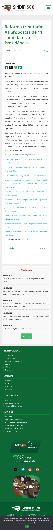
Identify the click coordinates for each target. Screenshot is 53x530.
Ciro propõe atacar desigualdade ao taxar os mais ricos (25, 175)
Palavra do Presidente (13, 361)
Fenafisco (25, 240)
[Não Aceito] (50, 523)
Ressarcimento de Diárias (14, 428)
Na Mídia (8, 389)
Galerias (8, 364)
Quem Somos (10, 358)
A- (47, 51)
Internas (8, 381)
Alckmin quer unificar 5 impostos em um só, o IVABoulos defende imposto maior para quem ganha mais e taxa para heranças (26, 183)
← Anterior (10, 248)
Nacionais (9, 386)
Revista (8, 400)
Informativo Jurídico (12, 403)
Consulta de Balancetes (14, 425)
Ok (27, 526)
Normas (8, 370)
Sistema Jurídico (11, 431)
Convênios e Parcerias (13, 420)
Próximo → (43, 248)
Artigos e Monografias (13, 406)
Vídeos (7, 367)
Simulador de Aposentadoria (16, 422)
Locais (7, 383)
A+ (45, 51)
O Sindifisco (9, 355)
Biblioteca (9, 417)
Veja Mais (26, 336)
